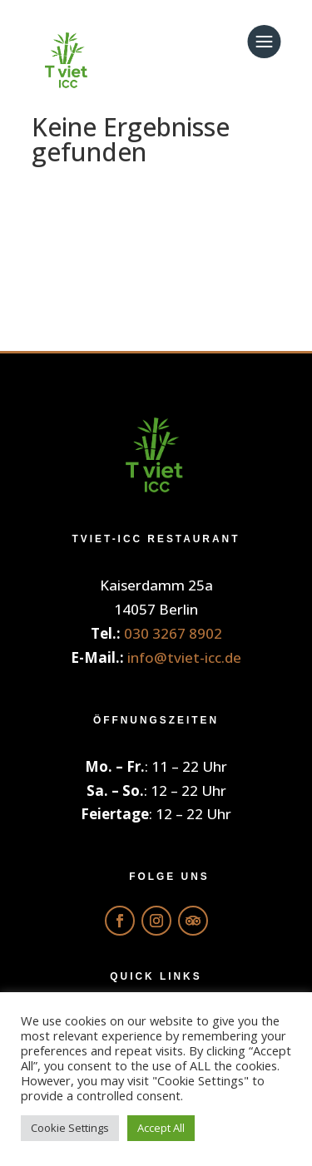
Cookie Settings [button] (70, 1127)
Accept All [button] (161, 1127)
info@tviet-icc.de (184, 657)
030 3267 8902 (173, 633)
